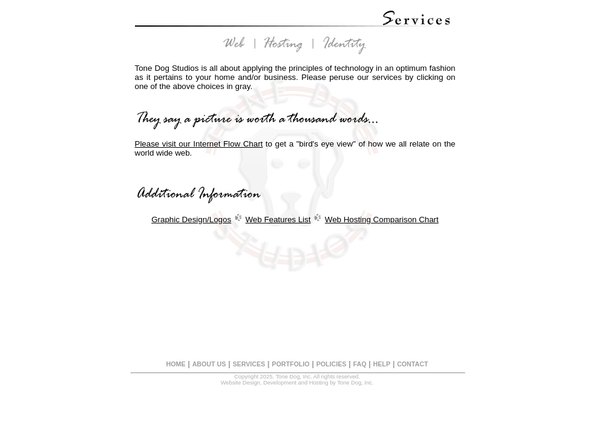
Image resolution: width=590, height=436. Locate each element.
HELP (381, 364)
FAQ (360, 364)
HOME (176, 364)
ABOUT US (209, 364)
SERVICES (248, 364)
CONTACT (412, 364)
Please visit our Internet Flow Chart (199, 143)
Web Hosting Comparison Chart (382, 219)
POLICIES (331, 364)
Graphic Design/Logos (191, 219)
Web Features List (278, 219)
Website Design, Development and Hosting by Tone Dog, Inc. (297, 383)
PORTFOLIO (290, 364)
